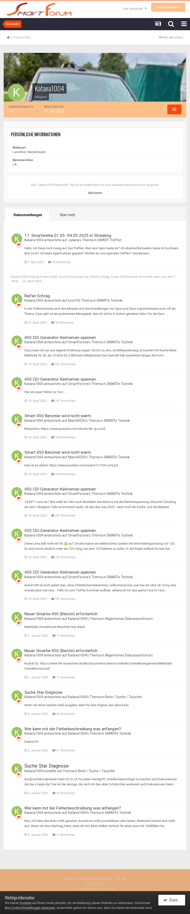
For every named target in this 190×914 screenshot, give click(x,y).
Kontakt (121, 878)
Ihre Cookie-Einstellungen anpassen (30, 908)
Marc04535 (77, 421)
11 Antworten (63, 635)
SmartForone (78, 342)
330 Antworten (63, 437)
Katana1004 (33, 240)
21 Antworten (63, 750)
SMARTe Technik (109, 300)
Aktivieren (95, 193)
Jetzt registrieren (168, 7)
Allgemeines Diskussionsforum (129, 619)
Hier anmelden (135, 8)
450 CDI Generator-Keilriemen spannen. (60, 337)
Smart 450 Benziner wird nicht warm (136, 277)
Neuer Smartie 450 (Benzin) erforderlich (60, 613)
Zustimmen (174, 900)
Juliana (73, 240)
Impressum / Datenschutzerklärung (88, 878)
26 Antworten (63, 714)
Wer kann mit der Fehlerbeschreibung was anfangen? (72, 728)
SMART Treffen (109, 240)
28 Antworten (59, 262)
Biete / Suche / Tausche (123, 697)
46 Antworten (62, 322)
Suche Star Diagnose (73, 277)
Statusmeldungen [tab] (27, 215)
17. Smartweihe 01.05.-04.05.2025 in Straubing (67, 235)
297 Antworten (63, 364)
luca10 (73, 300)
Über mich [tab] (67, 215)
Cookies (25, 903)
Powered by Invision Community (95, 888)
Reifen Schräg (99, 277)
